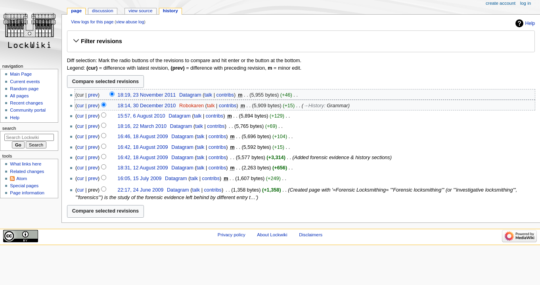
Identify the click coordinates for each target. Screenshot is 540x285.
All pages (19, 95)
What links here (25, 164)
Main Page (21, 74)
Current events (25, 81)
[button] (300, 41)
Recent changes (26, 103)
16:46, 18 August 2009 (143, 136)
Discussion (102, 10)
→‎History (313, 105)
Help (530, 23)
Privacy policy (231, 234)
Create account (500, 3)
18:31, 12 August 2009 (143, 168)
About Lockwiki (272, 234)
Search (9, 128)
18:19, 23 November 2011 (147, 95)
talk (208, 95)
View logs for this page (92, 21)
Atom (21, 178)
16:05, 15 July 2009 (140, 178)
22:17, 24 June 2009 (141, 190)
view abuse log (130, 21)
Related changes (27, 171)
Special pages (24, 185)
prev (93, 95)
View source (140, 10)
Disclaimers (310, 234)
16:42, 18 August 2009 (143, 147)
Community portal (28, 110)
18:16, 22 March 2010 (142, 126)
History (170, 10)
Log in (525, 3)
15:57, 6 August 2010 (141, 116)
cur (80, 105)
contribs (225, 95)
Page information (27, 192)
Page (76, 10)
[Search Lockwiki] (29, 137)
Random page (24, 88)
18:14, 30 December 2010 (147, 105)
